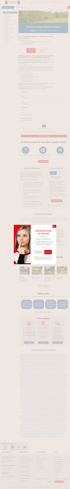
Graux (45, 383)
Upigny (50, 427)
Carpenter (7, 14)
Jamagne (48, 390)
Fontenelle (37, 378)
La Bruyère (51, 392)
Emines (36, 373)
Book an (52, 30)
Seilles (50, 420)
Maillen (41, 397)
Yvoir (62, 436)
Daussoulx (29, 371)
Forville (43, 378)
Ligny (22, 395)
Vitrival (63, 430)
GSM (22, 112)
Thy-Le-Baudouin (61, 425)
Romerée (52, 415)
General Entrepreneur (10, 24)
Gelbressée (23, 381)
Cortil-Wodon (25, 369)
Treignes (45, 427)
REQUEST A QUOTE (55, 2)
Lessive (53, 394)
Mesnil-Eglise (57, 401)
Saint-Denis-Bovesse (25, 416)
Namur (34, 406)
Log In (55, 475)
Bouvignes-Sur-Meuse (31, 364)
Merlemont (51, 401)
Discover (29, 342)
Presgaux (35, 413)
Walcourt (61, 432)
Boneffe (51, 360)
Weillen (25, 436)
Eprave (46, 373)
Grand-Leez (33, 383)
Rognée (37, 415)
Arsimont (42, 355)
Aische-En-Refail (38, 353)
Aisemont (45, 353)
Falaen (38, 374)
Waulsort (56, 434)
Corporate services (9, 12)
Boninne (56, 360)
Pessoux (31, 411)
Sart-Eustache (57, 418)
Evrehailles (28, 374)
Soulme (42, 423)
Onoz (44, 409)
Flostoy (28, 378)
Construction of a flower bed (61, 277)
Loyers (29, 397)
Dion (48, 371)
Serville (24, 422)
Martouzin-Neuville (45, 399)
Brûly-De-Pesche (60, 364)
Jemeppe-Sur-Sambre (32, 392)
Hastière (55, 385)
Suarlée (22, 425)
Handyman (7, 26)
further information (26, 118)
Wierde (34, 436)
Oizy (22, 409)
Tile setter (7, 40)
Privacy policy (57, 469)
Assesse (47, 355)
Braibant (44, 364)
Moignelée (48, 402)
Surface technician (9, 38)
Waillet (56, 432)
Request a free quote (44, 136)
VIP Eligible (33, 30)
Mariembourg (35, 399)
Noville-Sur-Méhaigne (45, 408)
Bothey (32, 362)
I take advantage (57, 201)
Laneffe (22, 394)
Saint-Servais (63, 416)
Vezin (39, 429)
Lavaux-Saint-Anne (30, 394)
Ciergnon (22, 367)
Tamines (35, 425)
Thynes (31, 427)
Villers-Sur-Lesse (51, 430)
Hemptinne (56, 387)
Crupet (46, 369)
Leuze (60, 394)
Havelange (41, 387)
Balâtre (40, 357)
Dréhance (22, 373)
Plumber (7, 34)
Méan (35, 401)
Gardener (7, 22)
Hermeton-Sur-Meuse (35, 388)
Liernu (64, 394)
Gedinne (63, 380)
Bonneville (62, 360)
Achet (26, 353)
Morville (42, 404)
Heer (51, 387)
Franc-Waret (31, 380)
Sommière (53, 422)
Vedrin (60, 427)
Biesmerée (55, 359)
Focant (32, 378)
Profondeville (42, 413)
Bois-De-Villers (40, 360)
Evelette (22, 374)
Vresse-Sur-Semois (49, 432)
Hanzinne (50, 385)
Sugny (26, 425)
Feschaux (33, 376)
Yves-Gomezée (57, 436)
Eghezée (31, 373)
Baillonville (35, 357)
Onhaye (40, 409)
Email (22, 101)
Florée (54, 376)
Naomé (44, 406)
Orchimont (49, 409)
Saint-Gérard (34, 416)
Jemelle (24, 392)
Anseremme (28, 355)
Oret (53, 409)
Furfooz (54, 380)
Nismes (63, 406)
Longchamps (41, 395)
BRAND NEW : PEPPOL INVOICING (40, 2)
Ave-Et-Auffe (63, 355)
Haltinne (59, 383)
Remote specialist (9, 36)
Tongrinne (39, 427)
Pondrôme (63, 411)
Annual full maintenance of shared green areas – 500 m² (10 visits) (24, 277)
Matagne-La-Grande (56, 399)
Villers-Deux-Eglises (56, 429)
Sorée (63, 422)
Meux (32, 402)
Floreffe (59, 376)
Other (7, 42)
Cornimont (53, 367)
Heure (42, 388)
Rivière (27, 415)
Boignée (33, 360)
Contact (23, 96)
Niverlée (22, 408)
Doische (52, 371)
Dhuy (41, 371)
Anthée (34, 355)
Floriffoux (22, 378)
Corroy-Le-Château (61, 367)
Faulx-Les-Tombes (62, 374)
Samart (21, 418)
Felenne (22, 376)
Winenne (49, 436)
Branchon (49, 364)
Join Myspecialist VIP (41, 458)
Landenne (62, 392)
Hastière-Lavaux (62, 385)
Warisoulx (46, 434)
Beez (65, 357)
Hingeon (47, 388)
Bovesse (39, 364)
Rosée (56, 415)
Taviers (45, 425)
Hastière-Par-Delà (25, 387)
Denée (37, 371)
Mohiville (42, 402)
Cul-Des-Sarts (52, 369)
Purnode (51, 413)
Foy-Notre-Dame (58, 378)
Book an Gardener (30, 50)
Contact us (57, 342)
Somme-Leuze (46, 422)
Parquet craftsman (9, 32)
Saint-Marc (49, 416)
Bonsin (23, 362)
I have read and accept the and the (38, 131)
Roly (41, 415)
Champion (51, 366)
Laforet (57, 392)
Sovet (50, 423)
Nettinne (53, 406)
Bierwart (45, 359)
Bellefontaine (29, 359)
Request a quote (40, 464)
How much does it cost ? (59, 460)
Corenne (47, 367)
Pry (47, 413)
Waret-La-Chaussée (38, 434)
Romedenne (46, 415)
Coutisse (37, 369)
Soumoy (46, 423)
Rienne (23, 415)
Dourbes (62, 371)
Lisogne (26, 395)
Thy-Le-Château (24, 427)
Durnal (27, 373)
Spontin (58, 423)
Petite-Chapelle (42, 411)
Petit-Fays (50, 411)
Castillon (29, 366)
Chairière (45, 366)
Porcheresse (29, 413)
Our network (39, 462)
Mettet (29, 402)
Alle (50, 353)
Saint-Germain (42, 416)
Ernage (61, 373)
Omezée (35, 409)
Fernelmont (28, 376)
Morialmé (30, 404)
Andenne (53, 353)
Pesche (26, 411)
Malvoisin (56, 397)
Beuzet (40, 359)
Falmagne (47, 374)
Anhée (58, 353)
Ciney (26, 367)
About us (38, 456)
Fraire (64, 378)
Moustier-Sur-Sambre (51, 404)
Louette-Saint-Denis (55, 395)
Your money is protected (24, 456)
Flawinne (49, 376)
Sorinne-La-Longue (25, 423)
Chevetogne (62, 366)
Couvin (42, 369)
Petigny (36, 411)
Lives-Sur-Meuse (33, 395)
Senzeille (55, 420)
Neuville (58, 406)
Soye (54, 423)
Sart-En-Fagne (49, 418)
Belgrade (23, 359)
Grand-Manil (40, 383)
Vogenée (35, 432)
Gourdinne (23, 383)
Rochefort (32, 415)
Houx (25, 390)
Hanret (31, 385)
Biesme (50, 359)
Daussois (24, 371)
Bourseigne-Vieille (54, 362)
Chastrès (56, 366)
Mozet (65, 404)
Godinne (53, 381)
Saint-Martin (56, 416)
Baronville (45, 357)
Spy (62, 423)
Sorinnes (32, 423)
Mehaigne (39, 401)
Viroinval (58, 430)
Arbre (37, 355)
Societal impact (22, 480)
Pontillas (23, 413)
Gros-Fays (50, 383)
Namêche (29, 406)
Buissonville (23, 366)
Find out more (43, 251)
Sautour (28, 420)
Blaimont (24, 360)
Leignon (48, 394)
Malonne (51, 397)
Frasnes (41, 380)
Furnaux (59, 380)
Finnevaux (39, 376)
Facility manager (9, 20)
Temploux (50, 425)
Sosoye (37, 423)
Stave (65, 423)
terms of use (53, 131)
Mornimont (37, 404)
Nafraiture (24, 406)
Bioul (64, 359)
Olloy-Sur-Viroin (28, 409)
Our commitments (58, 462)
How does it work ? (58, 456)
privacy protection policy (40, 131)
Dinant (45, 371)
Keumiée (45, 392)
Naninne (39, 406)
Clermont (31, 367)
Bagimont (22, 357)
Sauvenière (34, 420)
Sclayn (44, 420)
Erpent (65, 373)
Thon (55, 425)
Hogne (52, 388)
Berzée (36, 359)
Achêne (22, 353)
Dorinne (57, 371)
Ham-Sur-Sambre (24, 385)
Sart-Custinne (41, 418)
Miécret (37, 402)
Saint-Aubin (62, 415)
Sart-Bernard (34, 418)
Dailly (63, 369)
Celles (34, 366)
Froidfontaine (47, 380)
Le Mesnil (38, 394)
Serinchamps (61, 420)
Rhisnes (63, 413)
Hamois (64, 383)
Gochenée (48, 381)
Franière (37, 380)
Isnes (40, 390)
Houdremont (62, 388)
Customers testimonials (24, 474)
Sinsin (34, 422)
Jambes (53, 390)
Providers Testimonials (24, 477)
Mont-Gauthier (24, 404)
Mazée (28, 401)
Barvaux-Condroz (52, 357)
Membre (45, 401)
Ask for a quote (43, 161)
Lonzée (47, 395)
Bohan (28, 360)
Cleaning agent (8, 16)
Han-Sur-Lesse (37, 385)
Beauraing (60, 357)
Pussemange (57, 413)
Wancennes (25, 434)
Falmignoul (53, 374)
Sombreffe (39, 422)
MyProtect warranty (58, 464)
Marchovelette (28, 399)
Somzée (59, 422)
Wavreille (62, 434)
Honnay (56, 388)
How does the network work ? (60, 458)
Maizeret (45, 397)
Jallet (44, 390)
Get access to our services (43, 311)
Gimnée (42, 381)
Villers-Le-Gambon (31, 430)
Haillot (55, 383)
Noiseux (27, 408)
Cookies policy (57, 471)
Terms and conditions (58, 467)
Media (38, 469)
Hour (22, 390)
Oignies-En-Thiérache (60, 408)
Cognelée (36, 367)
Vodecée (25, 432)
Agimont (31, 353)
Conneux (42, 367)
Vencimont (30, 429)
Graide (28, 383)
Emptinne (41, 373)
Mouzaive (59, 404)
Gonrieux (63, 381)
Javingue (62, 390)
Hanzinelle (44, 385)
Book (43, 342)
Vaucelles (55, 427)
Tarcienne (40, 425)
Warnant (51, 434)
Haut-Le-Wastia (34, 387)
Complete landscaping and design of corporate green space (49, 277)
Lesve (56, 394)
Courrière (32, 369)
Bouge (36, 362)
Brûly (54, 364)
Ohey (53, 408)
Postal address (24, 107)
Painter (6, 30)
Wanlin (30, 434)
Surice (30, 425)
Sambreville (27, 418)
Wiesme (39, 436)
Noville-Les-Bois (34, 408)
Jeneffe (41, 392)
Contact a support (42, 50)
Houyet (30, 390)
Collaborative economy (24, 465)
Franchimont (23, 380)
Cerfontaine (39, 366)
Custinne (58, 369)
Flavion (45, 376)
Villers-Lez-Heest (41, 430)
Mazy (31, 401)
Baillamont (28, 357)
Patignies (57, 409)
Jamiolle (58, 390)
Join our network (40, 467)
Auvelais (56, 355)
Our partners (39, 460)
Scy (47, 420)
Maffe (36, 397)
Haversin (47, 387)
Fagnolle (33, 374)
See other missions (43, 285)
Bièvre (60, 359)
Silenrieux (29, 422)
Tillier (34, 427)
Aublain (52, 355)
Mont (65, 402)
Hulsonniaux (35, 390)
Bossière (27, 362)
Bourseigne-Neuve (44, 362)
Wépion (29, 436)
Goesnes (58, 381)
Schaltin (39, 420)
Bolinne (46, 360)
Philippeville (56, 411)
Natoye (48, 406)
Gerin (34, 381)
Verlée (35, 429)
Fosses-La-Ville (49, 378)
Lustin (33, 397)
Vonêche (40, 432)
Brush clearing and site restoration (36, 277)
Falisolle (42, 374)
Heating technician (9, 28)
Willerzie (44, 436)
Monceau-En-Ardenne (57, 402)
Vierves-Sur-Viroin (46, 429)
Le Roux (43, 394)
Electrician (7, 18)
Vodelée (30, 432)
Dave (34, 371)
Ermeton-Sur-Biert (53, 373)
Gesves (38, 381)
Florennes (64, 376)
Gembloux (29, 381)
